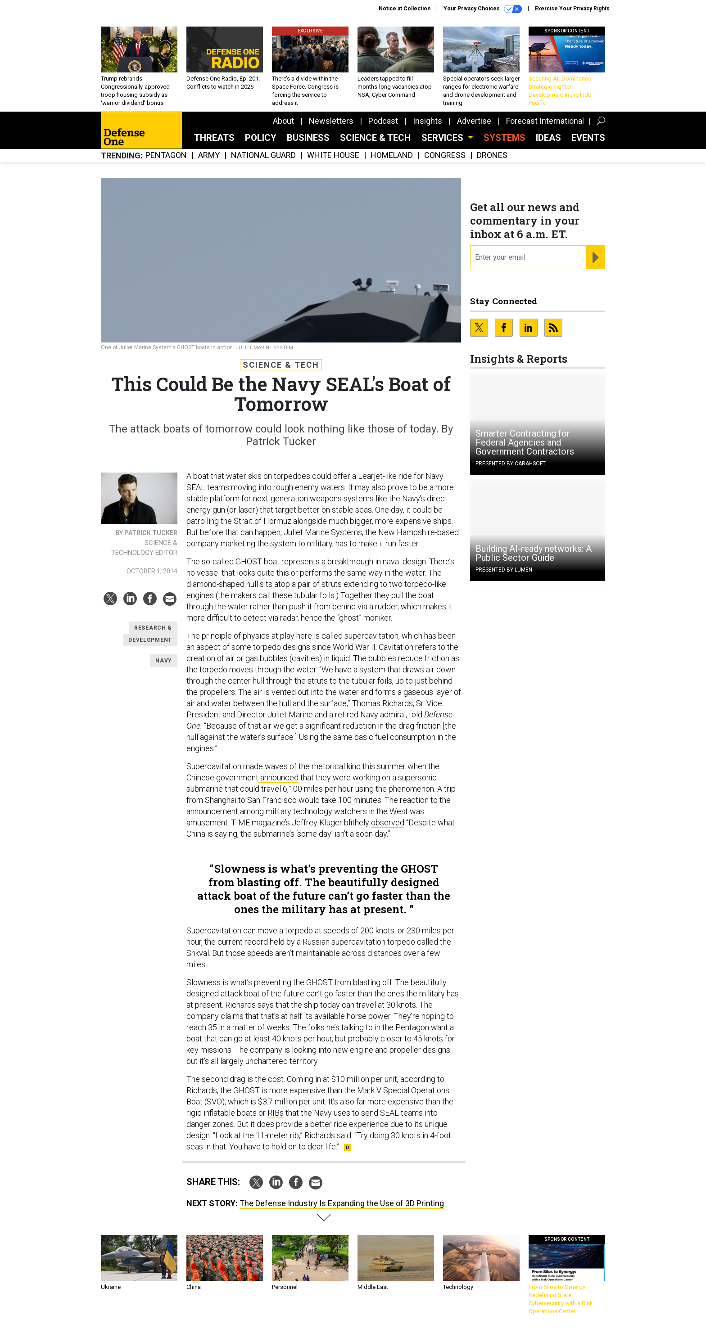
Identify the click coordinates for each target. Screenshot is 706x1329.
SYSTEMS (504, 137)
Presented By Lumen (503, 570)
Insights (427, 121)
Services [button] (443, 137)
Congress (445, 155)
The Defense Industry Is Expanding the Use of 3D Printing (342, 1203)
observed (387, 822)
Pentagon (166, 155)
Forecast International (545, 121)
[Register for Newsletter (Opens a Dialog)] (595, 257)
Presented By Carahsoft (510, 463)
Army (209, 155)
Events (588, 137)
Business (308, 137)
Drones (492, 155)
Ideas (548, 137)
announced (278, 777)
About (283, 121)
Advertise (474, 121)
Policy (260, 137)
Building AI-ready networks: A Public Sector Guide (533, 553)
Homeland (392, 155)
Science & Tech (375, 137)
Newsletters (331, 121)
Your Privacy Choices (483, 9)
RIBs (275, 1112)
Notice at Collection (404, 8)
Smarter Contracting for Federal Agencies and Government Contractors (524, 442)
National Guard (263, 155)
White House (333, 155)
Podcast (383, 121)
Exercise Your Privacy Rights (572, 8)
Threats (214, 137)
